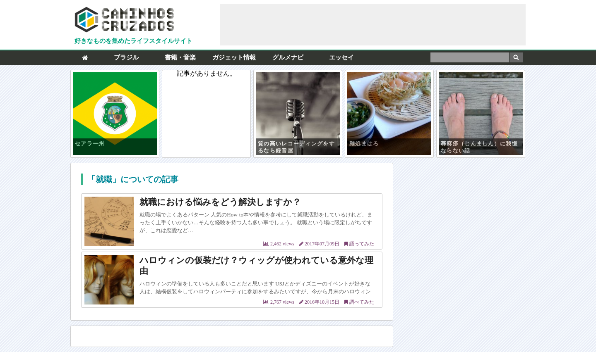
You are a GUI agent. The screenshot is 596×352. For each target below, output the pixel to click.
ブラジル (126, 57)
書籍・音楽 (180, 57)
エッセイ (341, 57)
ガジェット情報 (234, 57)
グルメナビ (287, 57)
